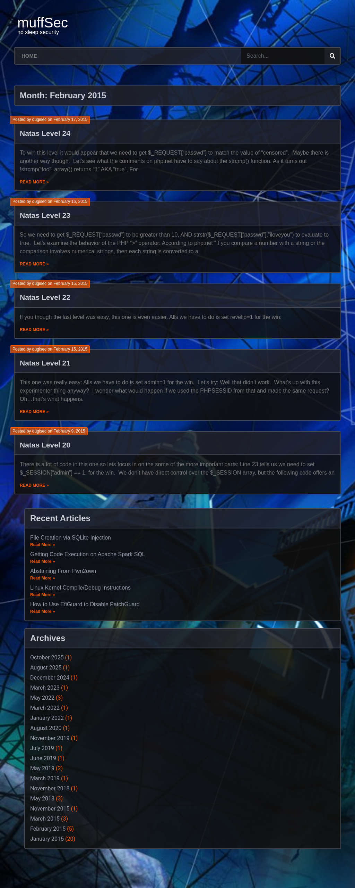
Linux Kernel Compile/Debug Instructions (80, 588)
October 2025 (46, 657)
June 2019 (43, 758)
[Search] (332, 56)
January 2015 (47, 839)
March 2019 (45, 778)
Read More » (34, 182)
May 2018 (42, 798)
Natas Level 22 (45, 297)
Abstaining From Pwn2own (63, 571)
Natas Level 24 (45, 133)
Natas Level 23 (45, 215)
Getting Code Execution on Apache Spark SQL (87, 554)
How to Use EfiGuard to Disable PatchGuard (85, 604)
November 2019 (49, 738)
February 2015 (48, 828)
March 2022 (45, 708)
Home (29, 56)
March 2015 (45, 818)
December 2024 (49, 677)
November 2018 (49, 788)
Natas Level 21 (45, 363)
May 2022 (42, 697)
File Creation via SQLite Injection (70, 538)
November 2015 (49, 808)
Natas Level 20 (45, 445)
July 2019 (42, 748)
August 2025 (45, 667)
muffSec (42, 22)
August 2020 (45, 728)
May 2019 (42, 768)
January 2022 (47, 718)
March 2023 (45, 687)
